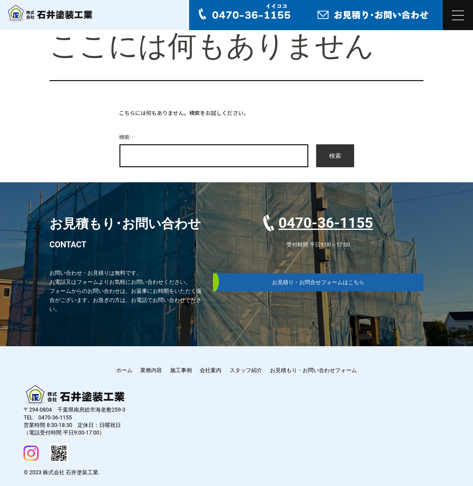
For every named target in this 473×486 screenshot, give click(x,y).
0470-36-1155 (325, 222)
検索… (127, 137)
